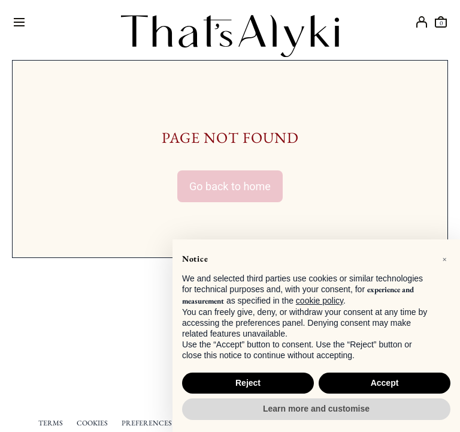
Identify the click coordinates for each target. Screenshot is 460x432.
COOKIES (92, 423)
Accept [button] (385, 383)
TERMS (50, 423)
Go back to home (230, 186)
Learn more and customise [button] (316, 408)
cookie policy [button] (319, 300)
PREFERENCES (147, 423)
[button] (444, 258)
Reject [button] (248, 383)
